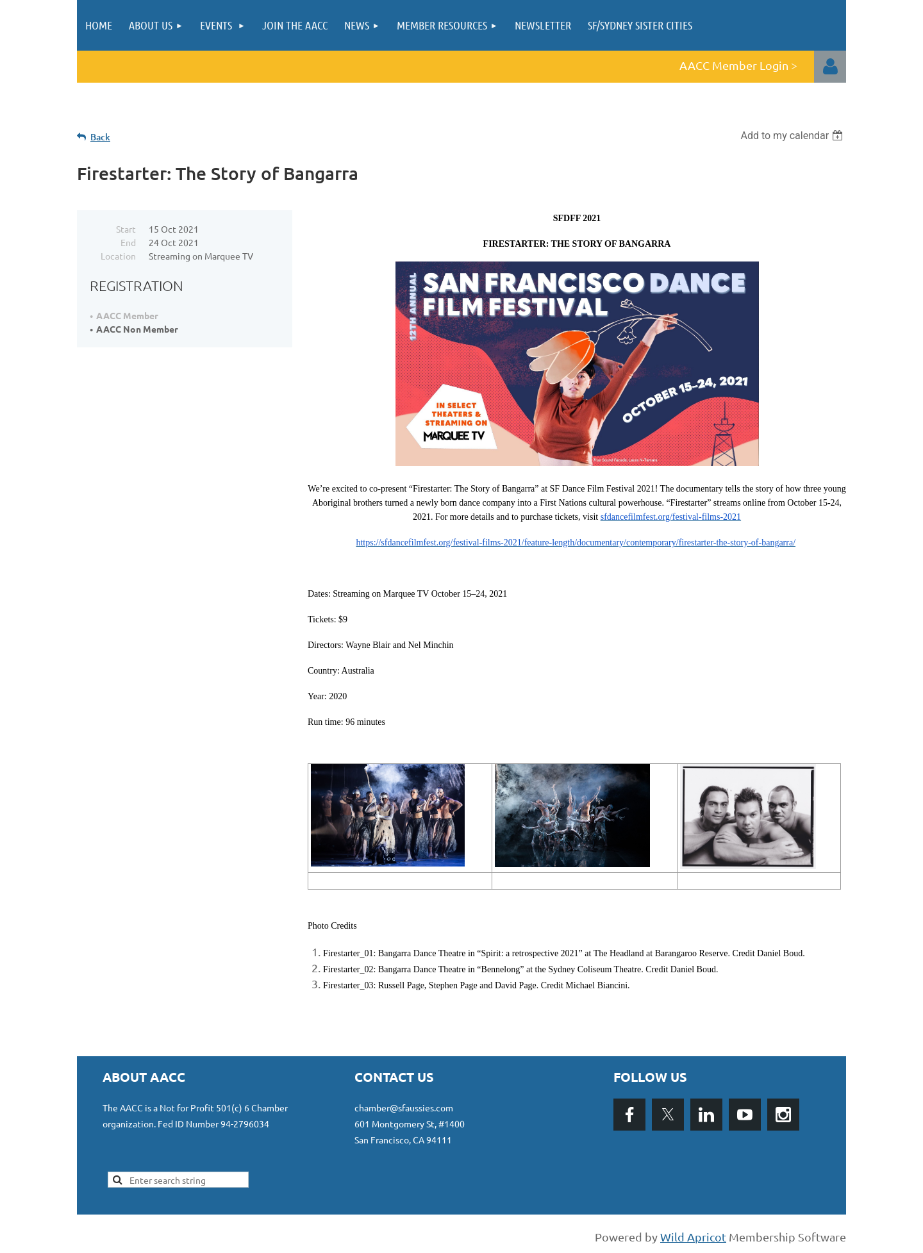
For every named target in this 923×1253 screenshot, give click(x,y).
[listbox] (793, 136)
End (128, 242)
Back (100, 137)
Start (126, 229)
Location (118, 255)
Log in (830, 67)
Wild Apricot (693, 1236)
